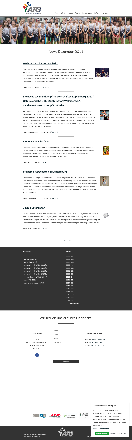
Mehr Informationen (101, 428)
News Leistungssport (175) (33, 283)
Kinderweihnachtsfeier (36, 141)
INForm (97, 13)
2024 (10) (70, 262)
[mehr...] (46, 87)
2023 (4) (69, 265)
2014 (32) (70, 292)
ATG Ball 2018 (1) (30, 259)
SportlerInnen (87, 13)
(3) (24, 256)
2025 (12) (70, 259)
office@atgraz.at (97, 345)
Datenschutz (42, 434)
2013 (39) (70, 295)
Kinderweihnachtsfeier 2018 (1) (35, 265)
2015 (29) (70, 289)
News (57, 13)
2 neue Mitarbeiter (33, 207)
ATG (63, 13)
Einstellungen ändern (118, 433)
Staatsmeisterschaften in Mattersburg (45, 171)
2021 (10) (70, 271)
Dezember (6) (74, 304)
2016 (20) (70, 286)
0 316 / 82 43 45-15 (96, 343)
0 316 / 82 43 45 (98, 339)
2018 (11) (70, 280)
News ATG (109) (29, 280)
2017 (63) (70, 283)
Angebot (70, 13)
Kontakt (105, 13)
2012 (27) (70, 298)
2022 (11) (70, 268)
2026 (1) (69, 256)
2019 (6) (69, 277)
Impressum (33, 434)
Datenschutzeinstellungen (32, 436)
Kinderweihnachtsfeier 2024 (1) (35, 271)
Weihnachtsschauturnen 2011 (40, 63)
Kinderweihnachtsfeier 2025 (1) (35, 274)
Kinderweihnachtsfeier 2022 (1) (35, 268)
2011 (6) (69, 301)
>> (69, 240)
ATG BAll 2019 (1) (30, 262)
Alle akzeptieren (102, 433)
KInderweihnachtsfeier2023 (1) (35, 277)
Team (77, 13)
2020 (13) (70, 274)
